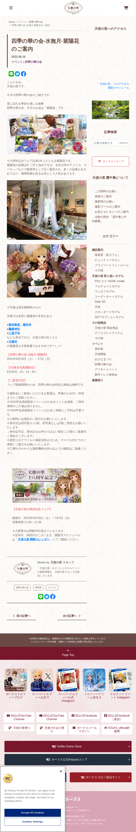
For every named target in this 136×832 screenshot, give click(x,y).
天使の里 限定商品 (106, 327)
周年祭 (99, 348)
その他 (99, 270)
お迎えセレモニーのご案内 (112, 211)
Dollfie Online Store (69, 746)
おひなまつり (103, 359)
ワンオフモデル (105, 291)
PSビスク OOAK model (109, 281)
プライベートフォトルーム (112, 265)
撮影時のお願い (105, 201)
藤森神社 (14, 328)
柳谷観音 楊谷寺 (20, 324)
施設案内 (97, 249)
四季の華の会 (36, 22)
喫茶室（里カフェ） (107, 254)
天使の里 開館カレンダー (34, 539)
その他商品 (99, 322)
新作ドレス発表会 (106, 374)
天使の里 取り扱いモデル (108, 276)
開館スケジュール (118, 87)
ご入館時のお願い (106, 191)
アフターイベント (106, 369)
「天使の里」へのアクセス (113, 83)
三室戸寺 (14, 333)
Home (12, 22)
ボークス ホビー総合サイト (103, 777)
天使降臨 (100, 354)
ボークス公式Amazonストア (69, 759)
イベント (21, 22)
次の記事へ (71, 615)
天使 (97, 306)
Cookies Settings (32, 821)
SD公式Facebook (84, 715)
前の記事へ (22, 615)
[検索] (105, 143)
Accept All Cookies (32, 812)
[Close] (61, 771)
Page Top (68, 652)
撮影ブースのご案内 (107, 206)
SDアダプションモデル (109, 317)
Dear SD (100, 301)
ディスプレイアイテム (109, 332)
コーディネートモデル (109, 296)
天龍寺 (13, 341)
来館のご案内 (103, 196)
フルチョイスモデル (107, 286)
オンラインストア (111, 161)
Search (123, 142)
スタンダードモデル (107, 311)
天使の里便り (19, 727)
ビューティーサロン (107, 260)
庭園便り (97, 380)
